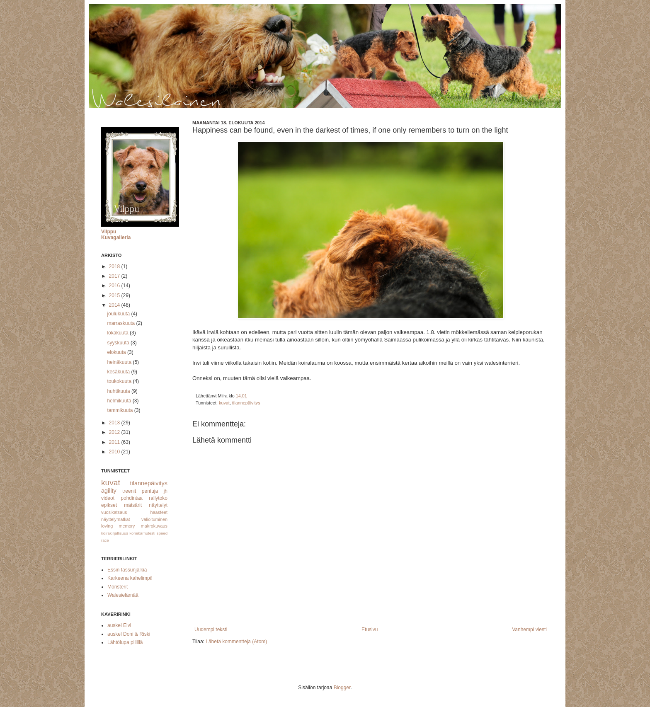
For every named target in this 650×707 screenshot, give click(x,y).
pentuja (150, 491)
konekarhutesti (142, 533)
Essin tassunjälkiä (127, 570)
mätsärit (133, 505)
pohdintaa (132, 498)
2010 (115, 452)
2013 (115, 423)
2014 (115, 305)
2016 (115, 285)
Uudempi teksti (210, 629)
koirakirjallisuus (114, 533)
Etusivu (369, 629)
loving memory (118, 525)
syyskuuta (119, 343)
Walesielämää (122, 595)
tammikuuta (120, 410)
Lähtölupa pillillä (125, 642)
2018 (115, 266)
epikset (109, 505)
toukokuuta (120, 381)
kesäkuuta (119, 372)
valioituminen (154, 519)
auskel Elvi (119, 625)
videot (107, 498)
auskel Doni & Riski (128, 634)
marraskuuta (121, 323)
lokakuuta (118, 333)
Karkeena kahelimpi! (130, 578)
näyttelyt (158, 505)
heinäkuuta (120, 362)
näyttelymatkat (115, 519)
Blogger (342, 687)
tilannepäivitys (246, 402)
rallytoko (158, 498)
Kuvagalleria (116, 237)
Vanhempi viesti (529, 629)
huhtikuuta (119, 391)
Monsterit (117, 587)
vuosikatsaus (114, 512)
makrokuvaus (154, 525)
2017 (115, 276)
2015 (115, 295)
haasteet (158, 512)
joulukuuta (119, 314)
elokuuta (117, 352)
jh (165, 491)
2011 (115, 442)
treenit (129, 491)
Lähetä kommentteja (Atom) (236, 641)
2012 (115, 432)
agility (108, 490)
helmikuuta (119, 401)
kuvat (224, 402)
